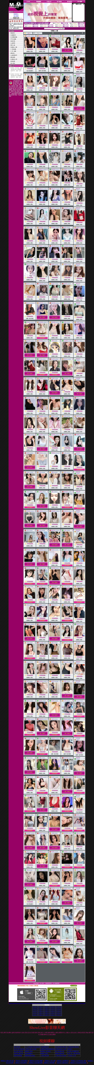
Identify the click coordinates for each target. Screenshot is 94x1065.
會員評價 (13, 41)
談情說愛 (13, 61)
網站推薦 (13, 57)
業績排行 (13, 33)
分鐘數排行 (13, 35)
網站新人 (13, 53)
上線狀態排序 (14, 55)
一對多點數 (13, 49)
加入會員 (16, 16)
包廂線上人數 (14, 47)
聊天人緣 (13, 45)
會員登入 (16, 14)
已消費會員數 (14, 37)
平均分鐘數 (13, 39)
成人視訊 (13, 63)
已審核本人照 (14, 59)
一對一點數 (13, 51)
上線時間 (13, 43)
